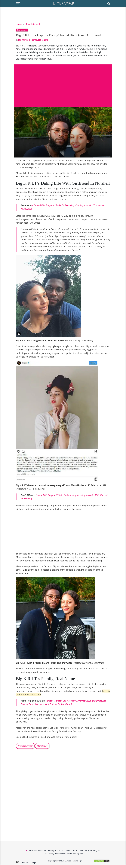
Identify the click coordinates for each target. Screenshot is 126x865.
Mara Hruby (42, 746)
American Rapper (25, 746)
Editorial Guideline (69, 850)
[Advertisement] (63, 83)
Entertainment (33, 24)
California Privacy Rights (89, 850)
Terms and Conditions (37, 850)
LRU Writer (23, 40)
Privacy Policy (54, 850)
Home (19, 24)
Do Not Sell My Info (75, 854)
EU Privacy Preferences (55, 854)
